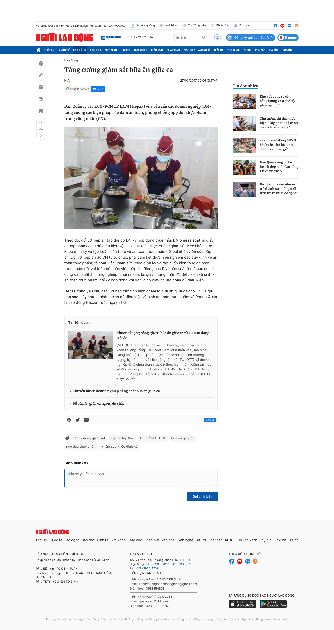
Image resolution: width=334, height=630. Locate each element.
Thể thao (233, 50)
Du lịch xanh (247, 540)
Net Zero (111, 50)
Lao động (79, 50)
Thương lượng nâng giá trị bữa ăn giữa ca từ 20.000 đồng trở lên (163, 335)
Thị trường (220, 25)
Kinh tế (125, 50)
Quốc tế (64, 50)
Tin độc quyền (194, 25)
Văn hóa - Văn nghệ (197, 50)
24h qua (242, 25)
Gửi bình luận (202, 496)
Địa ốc (287, 50)
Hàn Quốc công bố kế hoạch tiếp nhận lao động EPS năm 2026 (279, 166)
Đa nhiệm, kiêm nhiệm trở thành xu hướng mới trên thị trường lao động (278, 188)
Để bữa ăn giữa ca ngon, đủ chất (98, 404)
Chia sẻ (98, 89)
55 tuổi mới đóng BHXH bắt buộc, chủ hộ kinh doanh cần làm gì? (278, 144)
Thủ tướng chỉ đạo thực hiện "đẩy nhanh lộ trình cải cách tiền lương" (279, 122)
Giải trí (218, 50)
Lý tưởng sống (143, 25)
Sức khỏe (140, 50)
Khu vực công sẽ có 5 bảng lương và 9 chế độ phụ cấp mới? (277, 101)
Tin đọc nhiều (246, 86)
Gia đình (274, 50)
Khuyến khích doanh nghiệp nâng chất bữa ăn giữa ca (116, 391)
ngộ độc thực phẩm (81, 446)
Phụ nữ (260, 50)
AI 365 (247, 50)
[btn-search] (204, 37)
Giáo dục (157, 50)
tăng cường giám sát (89, 438)
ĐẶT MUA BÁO (117, 25)
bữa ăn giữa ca (182, 438)
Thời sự (49, 50)
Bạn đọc (95, 50)
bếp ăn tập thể (122, 438)
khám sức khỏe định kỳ (119, 446)
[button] (40, 122)
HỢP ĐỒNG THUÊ (152, 438)
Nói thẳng (168, 25)
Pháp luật (173, 50)
